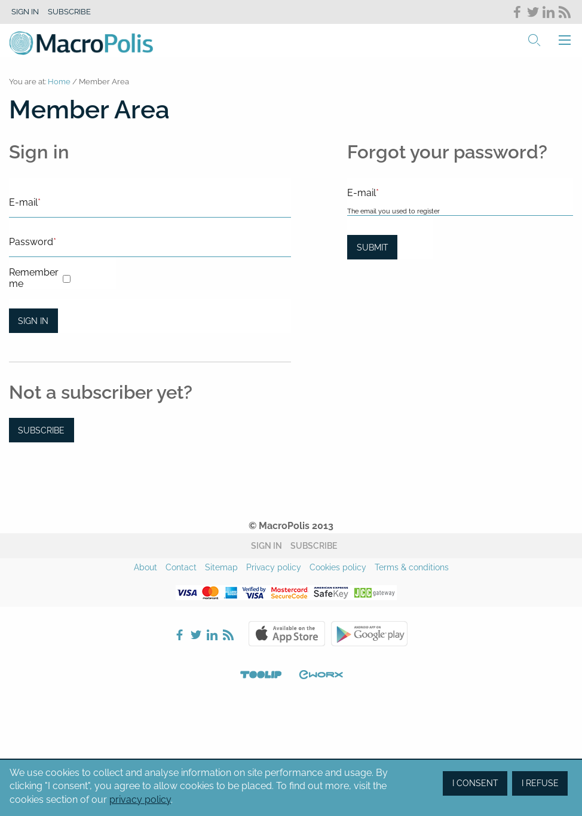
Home (59, 81)
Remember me (34, 278)
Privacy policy (273, 567)
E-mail (25, 202)
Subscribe (69, 11)
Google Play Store (369, 633)
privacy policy (140, 799)
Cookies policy (338, 567)
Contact (181, 567)
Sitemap (221, 567)
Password (32, 241)
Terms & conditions (412, 567)
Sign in (25, 11)
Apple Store (287, 633)
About (145, 567)
